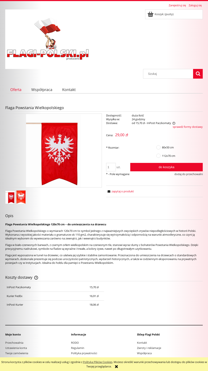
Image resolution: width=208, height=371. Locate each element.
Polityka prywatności (84, 353)
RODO (75, 343)
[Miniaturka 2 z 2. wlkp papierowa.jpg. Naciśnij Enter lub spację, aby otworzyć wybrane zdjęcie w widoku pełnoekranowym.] (21, 197)
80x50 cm (168, 147)
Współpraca (144, 353)
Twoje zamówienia (16, 353)
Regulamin (77, 348)
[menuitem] (15, 89)
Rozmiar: (112, 147)
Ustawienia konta (16, 348)
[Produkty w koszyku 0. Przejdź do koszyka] (161, 14)
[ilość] (111, 167)
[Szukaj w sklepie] (169, 73)
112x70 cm (168, 156)
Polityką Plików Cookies (97, 362)
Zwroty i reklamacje (149, 348)
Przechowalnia (14, 343)
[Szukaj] (198, 74)
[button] (120, 191)
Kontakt (142, 343)
